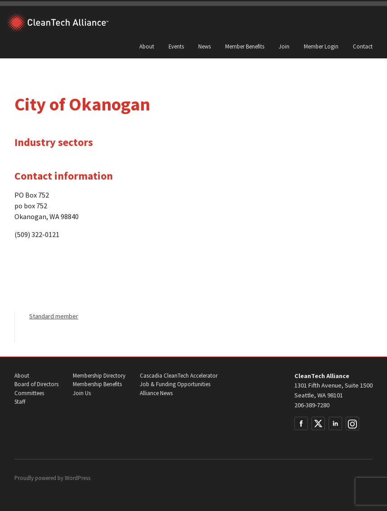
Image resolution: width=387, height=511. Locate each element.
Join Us (82, 393)
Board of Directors (36, 384)
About (146, 46)
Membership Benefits (97, 384)
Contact (363, 46)
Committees (29, 393)
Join (284, 46)
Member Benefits (244, 46)
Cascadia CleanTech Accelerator (179, 375)
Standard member (53, 316)
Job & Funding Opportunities (175, 384)
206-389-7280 (311, 405)
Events (176, 46)
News (204, 46)
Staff (19, 401)
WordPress (77, 478)
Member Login (321, 46)
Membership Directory (99, 375)
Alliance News (156, 393)
